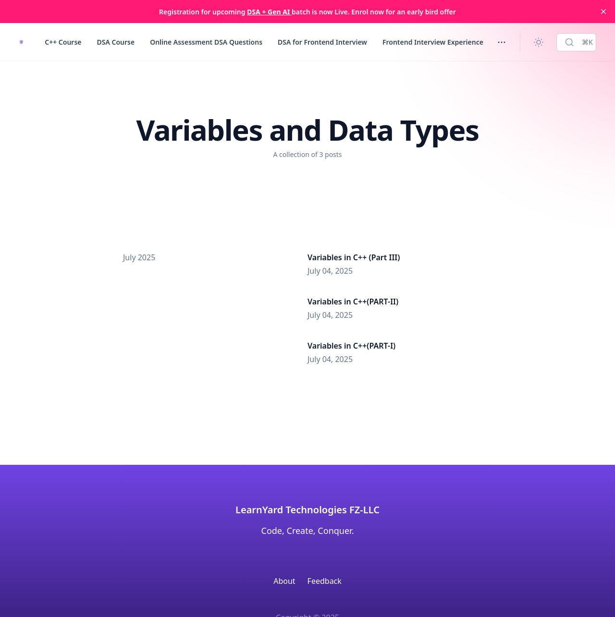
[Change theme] (538, 42)
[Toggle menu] (501, 42)
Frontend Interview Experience (432, 42)
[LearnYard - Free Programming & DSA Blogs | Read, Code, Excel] (21, 42)
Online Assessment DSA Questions (206, 42)
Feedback (325, 581)
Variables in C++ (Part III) (354, 257)
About (284, 581)
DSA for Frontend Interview (322, 42)
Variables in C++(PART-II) (353, 301)
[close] (603, 11)
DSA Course (116, 42)
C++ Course (63, 42)
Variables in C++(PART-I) (351, 345)
